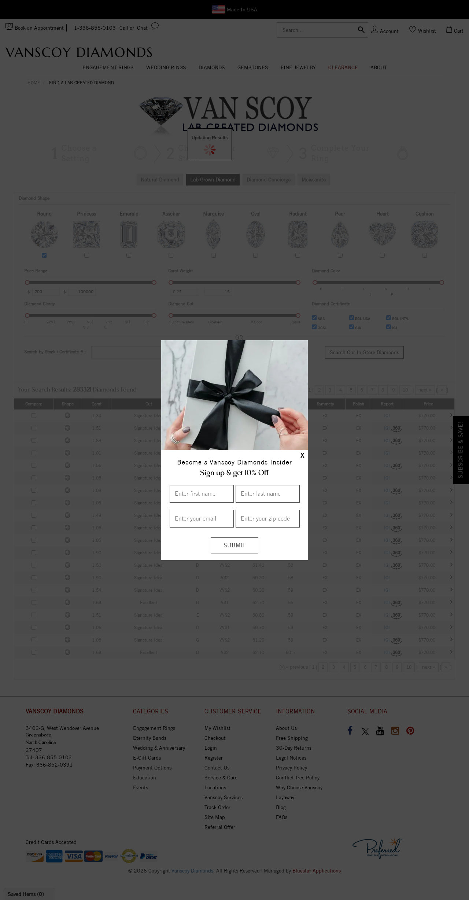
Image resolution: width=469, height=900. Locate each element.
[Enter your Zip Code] (268, 519)
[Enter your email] (202, 519)
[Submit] (234, 545)
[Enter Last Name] (268, 494)
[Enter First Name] (202, 494)
